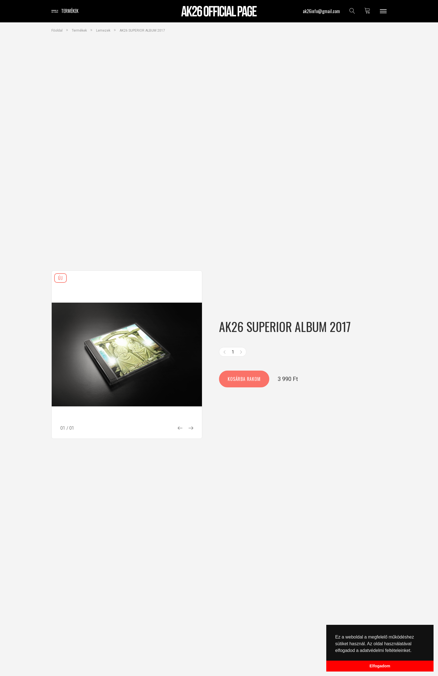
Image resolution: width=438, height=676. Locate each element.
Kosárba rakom (244, 379)
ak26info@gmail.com (321, 11)
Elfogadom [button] (380, 666)
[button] (414, 651)
